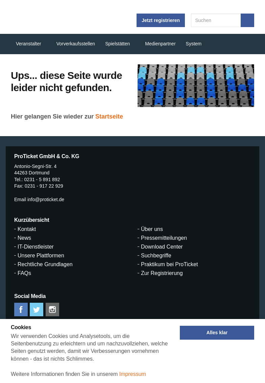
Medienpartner (160, 43)
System (194, 43)
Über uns (152, 229)
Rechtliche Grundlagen (45, 264)
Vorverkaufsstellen (75, 43)
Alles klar (217, 332)
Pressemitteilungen (164, 238)
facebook (21, 309)
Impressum (132, 374)
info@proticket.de (45, 199)
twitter (36, 309)
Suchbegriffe (156, 255)
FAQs (24, 273)
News (24, 238)
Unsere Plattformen (41, 255)
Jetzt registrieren (161, 20)
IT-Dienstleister (36, 247)
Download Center (162, 247)
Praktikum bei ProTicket (169, 264)
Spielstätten (117, 43)
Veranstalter (28, 43)
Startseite (109, 116)
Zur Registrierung (162, 273)
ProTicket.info (35, 17)
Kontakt (27, 229)
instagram (52, 309)
